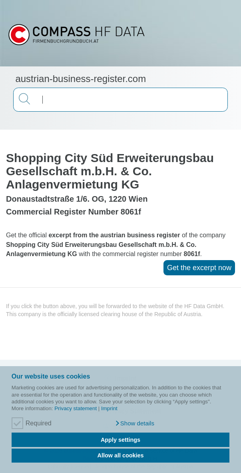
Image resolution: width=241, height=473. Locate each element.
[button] (134, 423)
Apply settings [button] (120, 440)
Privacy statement (75, 408)
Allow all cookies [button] (121, 455)
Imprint (109, 408)
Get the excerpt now (199, 268)
